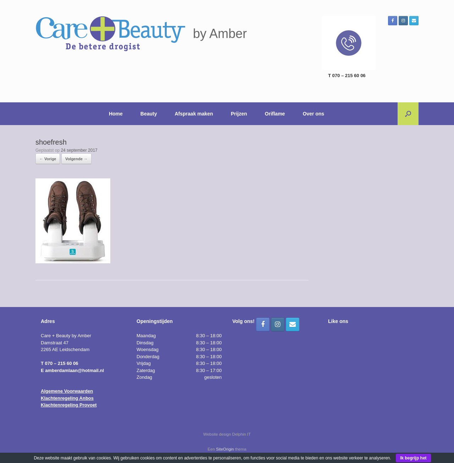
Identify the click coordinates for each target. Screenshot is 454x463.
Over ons (313, 114)
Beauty (148, 114)
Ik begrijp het (413, 458)
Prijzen (239, 114)
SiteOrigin (225, 449)
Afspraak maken (194, 114)
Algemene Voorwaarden (67, 391)
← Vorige (47, 159)
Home (116, 114)
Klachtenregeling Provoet (68, 405)
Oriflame (275, 114)
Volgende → (76, 159)
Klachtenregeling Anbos (67, 398)
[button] (408, 113)
